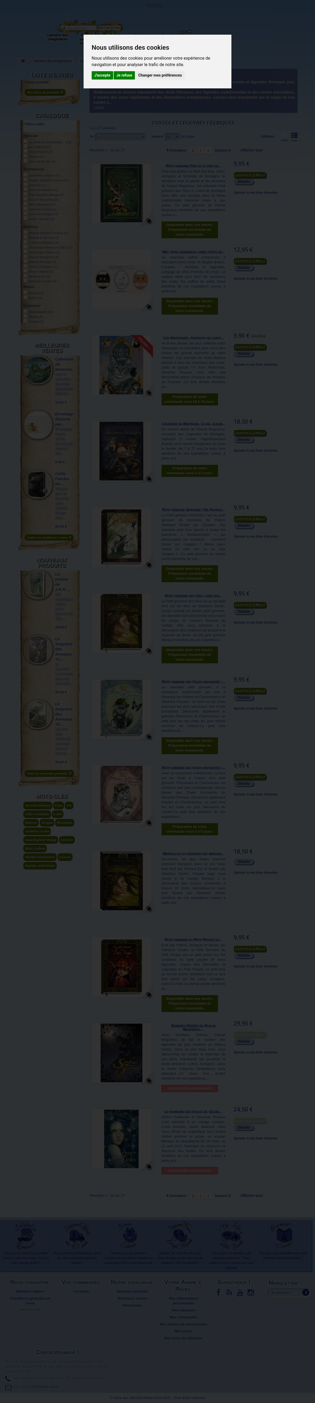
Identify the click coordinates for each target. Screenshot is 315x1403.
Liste (294, 137)
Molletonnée (41, 312)
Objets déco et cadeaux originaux (146, 39)
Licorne (65, 857)
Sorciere (67, 840)
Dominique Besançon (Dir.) (50, 247)
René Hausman (42, 204)
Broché (36, 293)
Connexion (154, 5)
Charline (37, 185)
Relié (36, 298)
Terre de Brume (42, 161)
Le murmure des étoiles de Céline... (193, 1111)
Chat (58, 805)
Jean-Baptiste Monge (46, 195)
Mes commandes (183, 1317)
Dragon (47, 823)
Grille (284, 137)
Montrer (157, 136)
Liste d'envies (52, 75)
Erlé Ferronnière (43, 190)
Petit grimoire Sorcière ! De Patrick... (193, 510)
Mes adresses (183, 1310)
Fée (68, 805)
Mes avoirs (183, 1331)
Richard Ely (39, 276)
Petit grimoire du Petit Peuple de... (193, 939)
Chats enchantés (37, 814)
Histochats (65, 823)
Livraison (81, 1291)
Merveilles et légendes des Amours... (193, 853)
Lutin (57, 814)
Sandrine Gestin (42, 209)
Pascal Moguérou (44, 199)
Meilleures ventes (51, 347)
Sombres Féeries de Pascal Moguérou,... (193, 1027)
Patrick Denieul (42, 262)
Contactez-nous (49, 10)
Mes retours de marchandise (183, 1324)
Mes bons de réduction (183, 1338)
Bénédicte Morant (44, 238)
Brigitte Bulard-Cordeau (48, 180)
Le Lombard (40, 147)
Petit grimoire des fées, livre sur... (193, 596)
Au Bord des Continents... (50, 142)
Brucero (31, 823)
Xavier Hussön (41, 219)
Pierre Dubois (41, 271)
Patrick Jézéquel (43, 267)
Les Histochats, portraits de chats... (193, 338)
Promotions (132, 1305)
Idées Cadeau (35, 848)
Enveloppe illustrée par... (65, 419)
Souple (36, 321)
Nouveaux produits (52, 562)
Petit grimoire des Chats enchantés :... (193, 681)
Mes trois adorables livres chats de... (193, 252)
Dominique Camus (44, 252)
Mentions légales (30, 1291)
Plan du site (30, 1310)
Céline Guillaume (44, 242)
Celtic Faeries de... (62, 478)
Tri (92, 136)
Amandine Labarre (44, 175)
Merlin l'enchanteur (40, 857)
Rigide (36, 317)
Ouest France (41, 152)
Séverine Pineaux (43, 214)
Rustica (36, 156)
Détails (99, 108)
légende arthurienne (40, 866)
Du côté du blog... (176, 35)
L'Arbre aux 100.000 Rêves (17, 7)
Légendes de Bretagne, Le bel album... (193, 424)
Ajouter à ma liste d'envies (255, 192)
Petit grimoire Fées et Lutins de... (193, 166)
